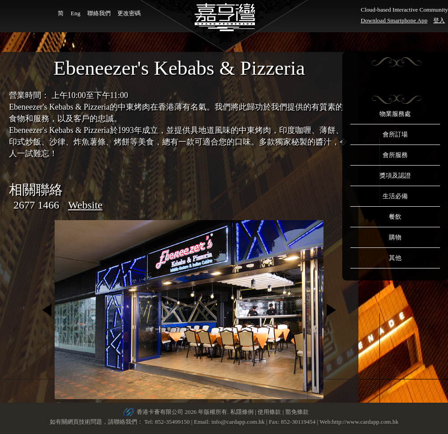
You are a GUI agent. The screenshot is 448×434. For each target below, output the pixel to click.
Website (85, 205)
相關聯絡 (36, 189)
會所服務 (395, 155)
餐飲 (395, 216)
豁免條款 (297, 411)
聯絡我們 (99, 13)
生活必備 (395, 196)
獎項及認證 (395, 175)
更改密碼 (129, 13)
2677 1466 (36, 205)
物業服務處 (395, 114)
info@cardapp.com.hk (238, 421)
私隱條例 (242, 411)
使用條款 (269, 411)
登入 (439, 20)
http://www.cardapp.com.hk (365, 421)
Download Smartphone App (394, 20)
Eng (75, 13)
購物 (395, 237)
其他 (395, 258)
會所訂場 (395, 134)
